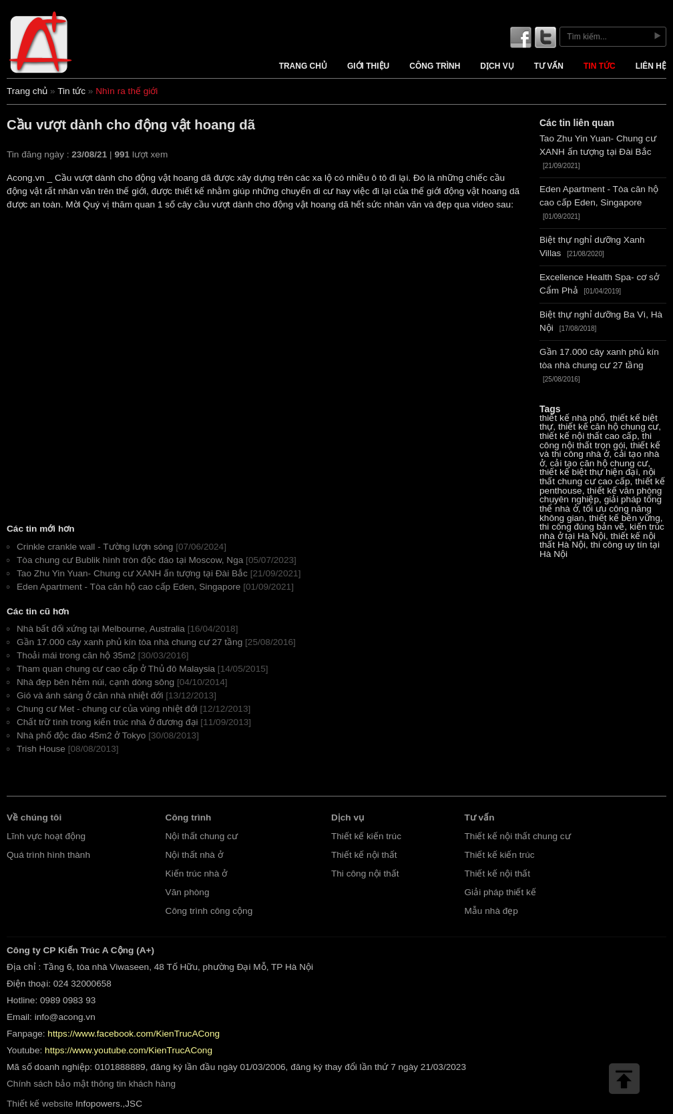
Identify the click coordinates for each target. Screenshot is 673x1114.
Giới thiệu (368, 66)
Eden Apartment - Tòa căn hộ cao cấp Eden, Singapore (128, 587)
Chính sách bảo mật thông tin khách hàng (91, 1084)
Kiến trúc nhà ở (197, 874)
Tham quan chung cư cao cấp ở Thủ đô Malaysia (116, 669)
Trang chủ (303, 66)
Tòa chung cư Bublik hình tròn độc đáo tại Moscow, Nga (130, 560)
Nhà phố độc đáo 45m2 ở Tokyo (81, 735)
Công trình (434, 66)
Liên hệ (651, 66)
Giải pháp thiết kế (500, 892)
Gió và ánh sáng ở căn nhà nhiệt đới (90, 695)
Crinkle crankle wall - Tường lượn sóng (95, 547)
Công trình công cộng (209, 911)
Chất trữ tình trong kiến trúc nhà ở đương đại (107, 722)
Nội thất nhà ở (194, 855)
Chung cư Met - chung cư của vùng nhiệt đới (107, 709)
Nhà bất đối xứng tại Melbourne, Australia (101, 629)
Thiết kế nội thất (364, 855)
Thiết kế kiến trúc (366, 836)
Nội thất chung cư (202, 836)
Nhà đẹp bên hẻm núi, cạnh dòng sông (95, 682)
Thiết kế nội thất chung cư (518, 836)
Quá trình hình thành (48, 855)
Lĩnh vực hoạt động (46, 836)
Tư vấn (549, 66)
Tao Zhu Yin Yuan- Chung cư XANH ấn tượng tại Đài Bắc (132, 573)
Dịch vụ (496, 66)
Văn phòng (188, 892)
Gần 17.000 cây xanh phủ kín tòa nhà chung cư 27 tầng (129, 642)
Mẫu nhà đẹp (491, 911)
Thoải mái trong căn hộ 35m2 (76, 655)
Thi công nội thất (365, 874)
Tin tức (600, 66)
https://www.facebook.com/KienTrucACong (133, 1034)
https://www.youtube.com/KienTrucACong (128, 1050)
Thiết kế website (40, 1104)
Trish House (41, 749)
